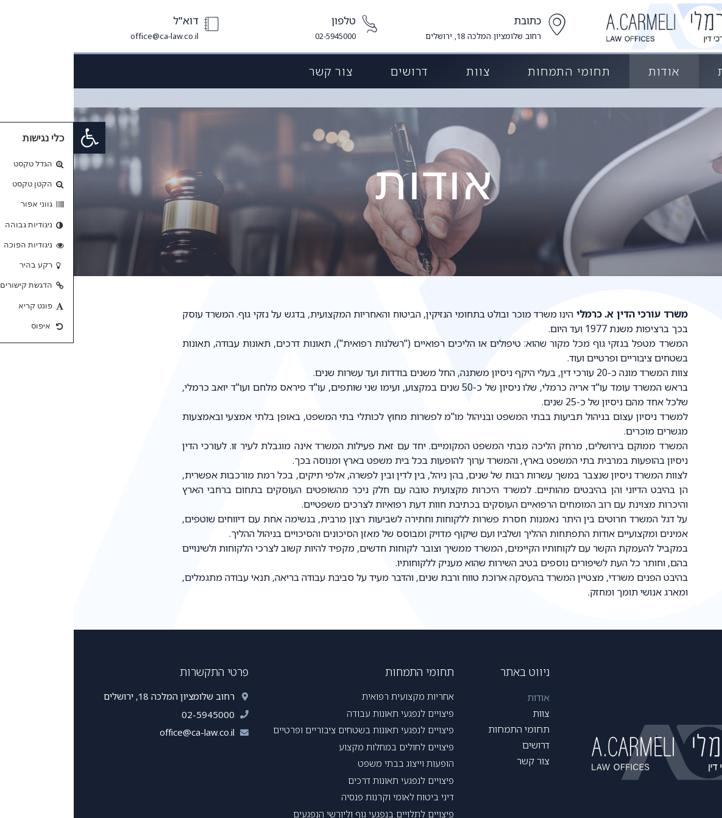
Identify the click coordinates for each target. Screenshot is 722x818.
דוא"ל (112, 20)
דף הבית (667, 71)
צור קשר (257, 71)
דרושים (336, 71)
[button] (16, 138)
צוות (404, 71)
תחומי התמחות (495, 71)
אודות (590, 71)
